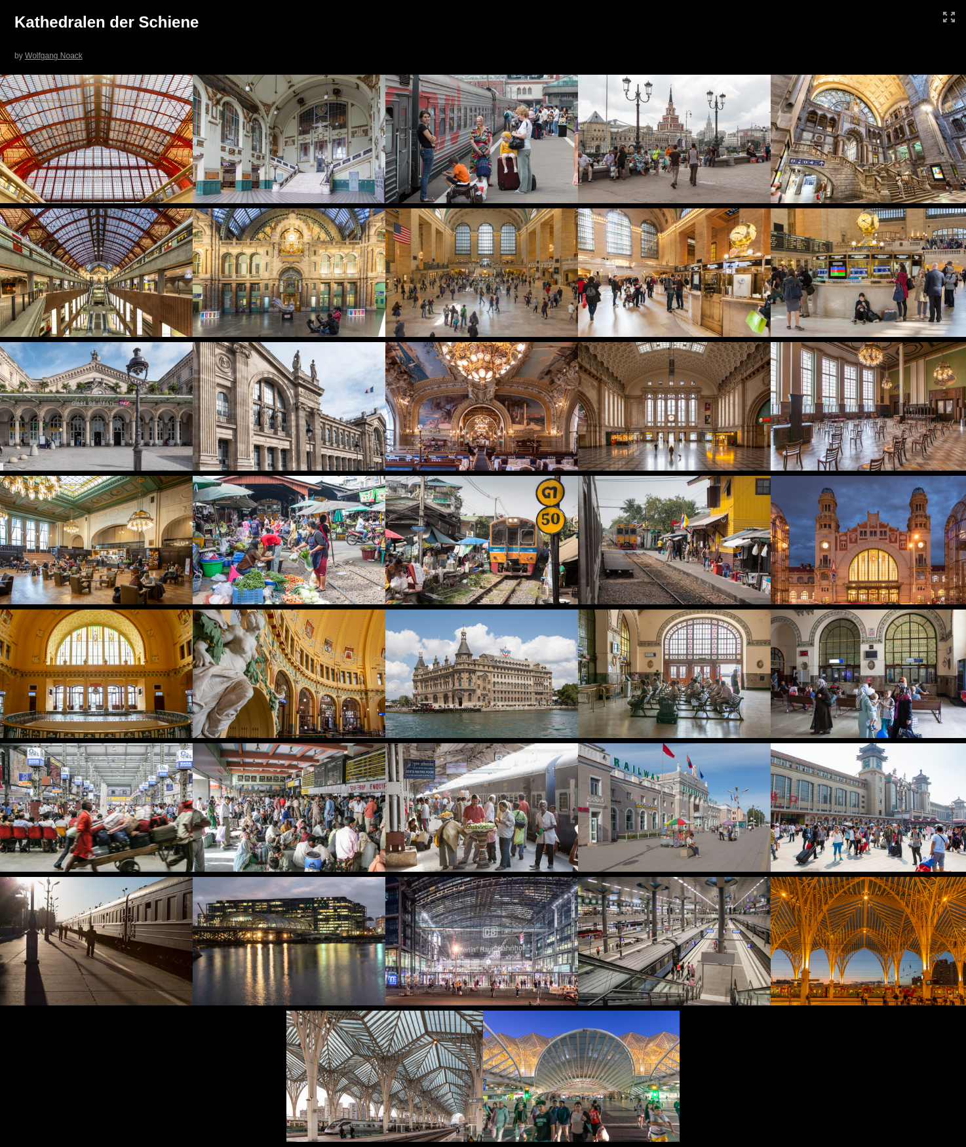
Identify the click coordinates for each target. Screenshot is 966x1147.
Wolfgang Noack (54, 55)
